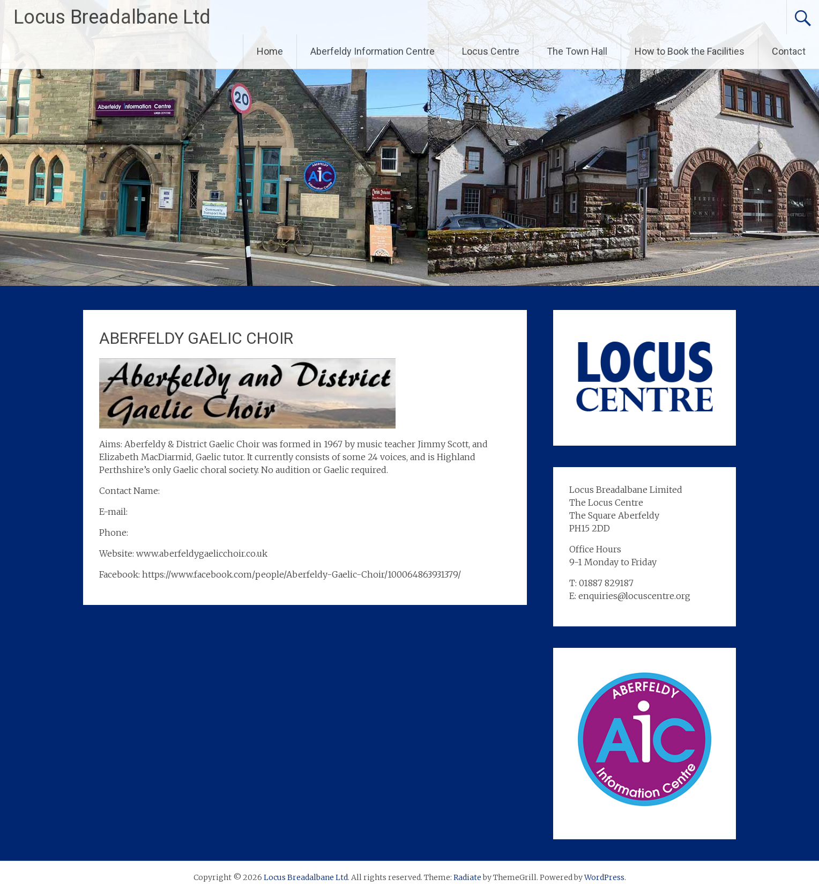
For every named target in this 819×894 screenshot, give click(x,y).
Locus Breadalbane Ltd (112, 17)
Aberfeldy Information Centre (372, 51)
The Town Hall (577, 51)
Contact (789, 51)
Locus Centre (490, 51)
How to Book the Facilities (689, 51)
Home (270, 51)
